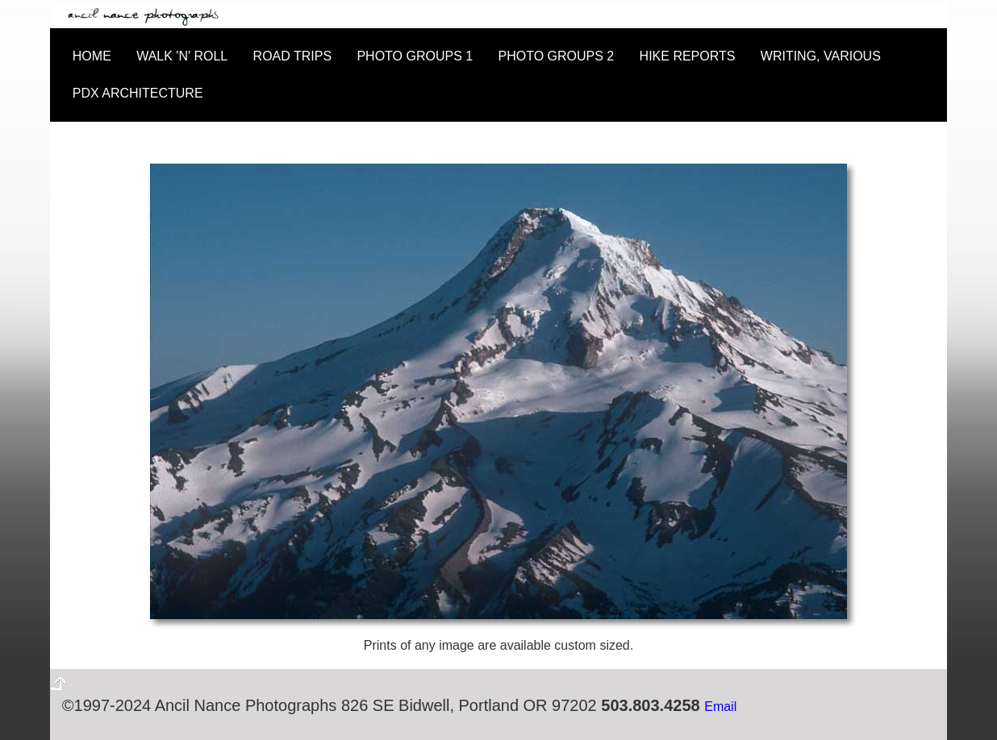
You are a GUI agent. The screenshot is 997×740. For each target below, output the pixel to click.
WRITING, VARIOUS (821, 56)
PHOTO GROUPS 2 (557, 56)
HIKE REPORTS (688, 56)
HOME (92, 56)
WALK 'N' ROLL (181, 56)
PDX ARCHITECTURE (138, 93)
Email (720, 706)
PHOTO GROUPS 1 (415, 56)
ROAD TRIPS (292, 56)
